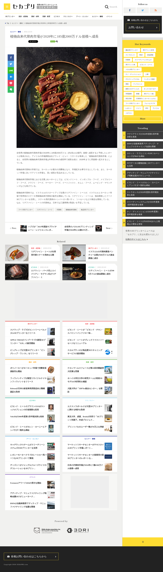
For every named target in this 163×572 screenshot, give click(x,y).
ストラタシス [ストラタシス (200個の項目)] (130, 55)
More (142, 118)
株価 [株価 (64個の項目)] (137, 94)
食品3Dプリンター (87, 210)
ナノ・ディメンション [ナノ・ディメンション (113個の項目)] (133, 74)
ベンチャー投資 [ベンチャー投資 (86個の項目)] (149, 79)
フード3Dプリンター (25, 210)
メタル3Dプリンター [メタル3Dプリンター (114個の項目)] (133, 69)
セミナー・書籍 (97, 16)
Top (8, 23)
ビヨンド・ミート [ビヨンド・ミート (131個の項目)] (146, 65)
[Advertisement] (61, 301)
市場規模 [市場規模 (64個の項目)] (129, 94)
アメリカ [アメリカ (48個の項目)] (156, 108)
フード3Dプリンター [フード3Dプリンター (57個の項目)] (133, 103)
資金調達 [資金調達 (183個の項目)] (150, 55)
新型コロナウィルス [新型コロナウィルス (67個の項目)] (132, 89)
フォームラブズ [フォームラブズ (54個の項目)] (149, 103)
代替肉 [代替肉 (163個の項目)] (128, 60)
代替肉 (59, 210)
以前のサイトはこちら (136, 239)
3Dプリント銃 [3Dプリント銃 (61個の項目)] (148, 94)
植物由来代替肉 (71, 210)
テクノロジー (68, 16)
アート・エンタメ (82, 16)
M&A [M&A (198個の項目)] (141, 55)
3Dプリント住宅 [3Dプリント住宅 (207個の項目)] (148, 50)
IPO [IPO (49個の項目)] (146, 108)
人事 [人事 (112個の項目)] (146, 74)
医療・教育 (46, 16)
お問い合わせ (136, 27)
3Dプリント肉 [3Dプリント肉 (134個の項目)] (130, 65)
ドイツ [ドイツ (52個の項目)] (138, 108)
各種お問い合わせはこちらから (26, 556)
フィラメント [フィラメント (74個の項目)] (137, 84)
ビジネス (57, 16)
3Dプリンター (10, 16)
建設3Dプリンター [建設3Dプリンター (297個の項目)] (132, 50)
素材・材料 (35, 16)
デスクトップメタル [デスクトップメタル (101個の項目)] (132, 79)
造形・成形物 (23, 16)
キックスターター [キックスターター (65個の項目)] (150, 89)
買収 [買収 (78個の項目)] (127, 84)
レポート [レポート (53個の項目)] (129, 108)
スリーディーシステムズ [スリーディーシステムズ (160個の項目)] (143, 60)
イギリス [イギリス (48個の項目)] (129, 113)
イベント (109, 16)
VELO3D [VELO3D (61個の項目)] (129, 98)
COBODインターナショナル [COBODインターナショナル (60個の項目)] (146, 98)
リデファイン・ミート (44, 210)
